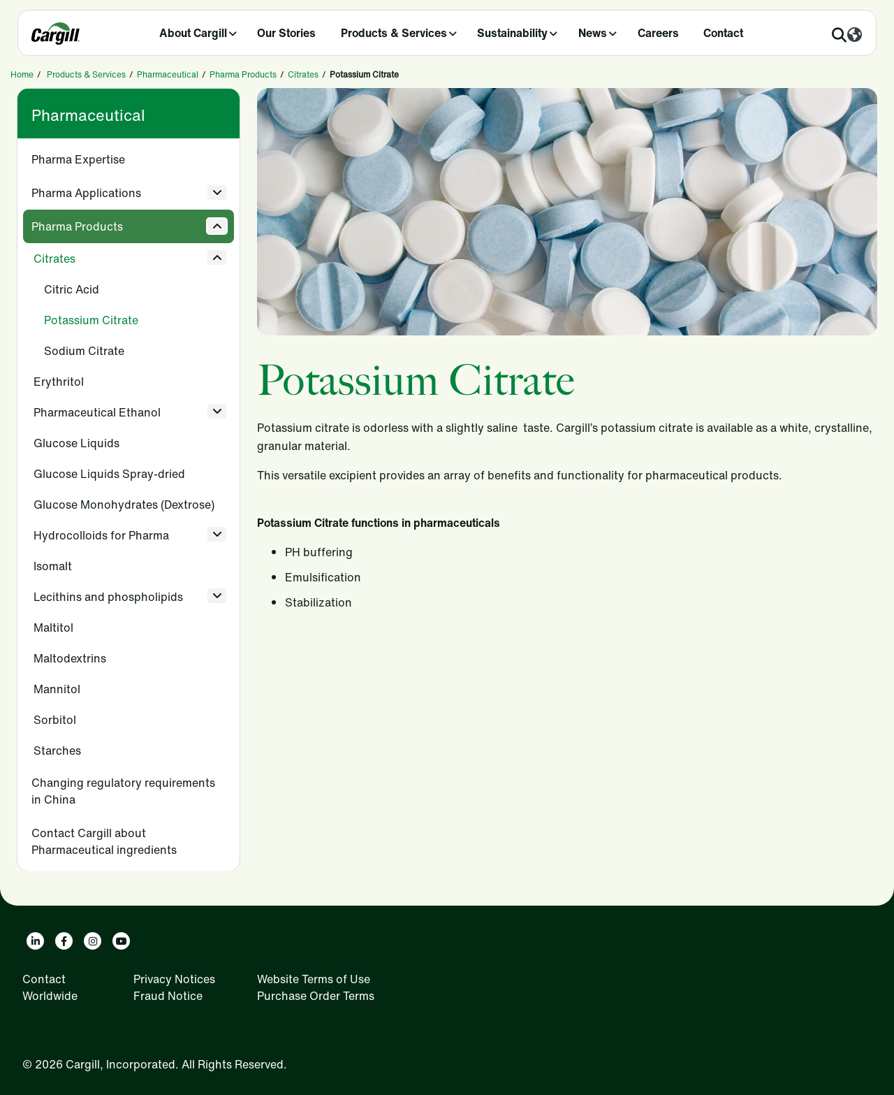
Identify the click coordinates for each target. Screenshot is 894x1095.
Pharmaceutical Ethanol (97, 412)
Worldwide (50, 995)
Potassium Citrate (91, 320)
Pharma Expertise (78, 159)
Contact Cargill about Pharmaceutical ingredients (104, 841)
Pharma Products (243, 74)
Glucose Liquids (76, 443)
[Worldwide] (854, 35)
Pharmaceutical (167, 74)
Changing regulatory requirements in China (123, 791)
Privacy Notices (174, 979)
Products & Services (394, 32)
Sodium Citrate (84, 350)
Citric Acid (71, 289)
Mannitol (57, 689)
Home (22, 74)
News (592, 32)
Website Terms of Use (313, 979)
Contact (723, 32)
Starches (57, 750)
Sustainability (512, 32)
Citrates (303, 74)
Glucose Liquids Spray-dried (109, 473)
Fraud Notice (168, 995)
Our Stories (286, 32)
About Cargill (193, 32)
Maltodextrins (70, 658)
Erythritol (59, 381)
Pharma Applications (86, 192)
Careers (658, 32)
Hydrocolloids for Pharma (101, 535)
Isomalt (53, 566)
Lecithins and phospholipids (108, 596)
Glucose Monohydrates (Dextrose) (124, 504)
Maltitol (53, 627)
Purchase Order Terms (315, 995)
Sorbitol (55, 719)
